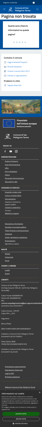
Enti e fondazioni (11, 171)
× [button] (39, 392)
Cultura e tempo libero (13, 195)
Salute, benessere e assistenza (16, 237)
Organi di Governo (11, 161)
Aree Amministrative (12, 164)
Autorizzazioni (10, 241)
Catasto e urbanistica (12, 207)
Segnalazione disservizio (14, 370)
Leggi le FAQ (9, 373)
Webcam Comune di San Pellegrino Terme (20, 387)
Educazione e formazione (14, 223)
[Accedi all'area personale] (34, 2)
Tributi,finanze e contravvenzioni (17, 230)
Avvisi (7, 260)
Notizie (7, 254)
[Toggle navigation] (4, 9)
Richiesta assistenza (12, 377)
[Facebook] (5, 151)
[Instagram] (16, 151)
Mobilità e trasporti (12, 213)
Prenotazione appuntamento (15, 366)
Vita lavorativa (10, 199)
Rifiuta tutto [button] (21, 419)
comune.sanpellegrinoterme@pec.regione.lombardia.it (21, 303)
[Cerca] (37, 9)
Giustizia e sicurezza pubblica (15, 227)
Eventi (7, 273)
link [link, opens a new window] (9, 409)
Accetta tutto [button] (21, 414)
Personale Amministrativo (14, 178)
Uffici (7, 168)
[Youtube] (11, 151)
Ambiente (8, 234)
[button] (21, 423)
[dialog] (21, 408)
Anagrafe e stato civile (13, 192)
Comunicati (9, 257)
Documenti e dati (11, 181)
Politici (7, 175)
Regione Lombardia (10, 2)
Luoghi (7, 270)
